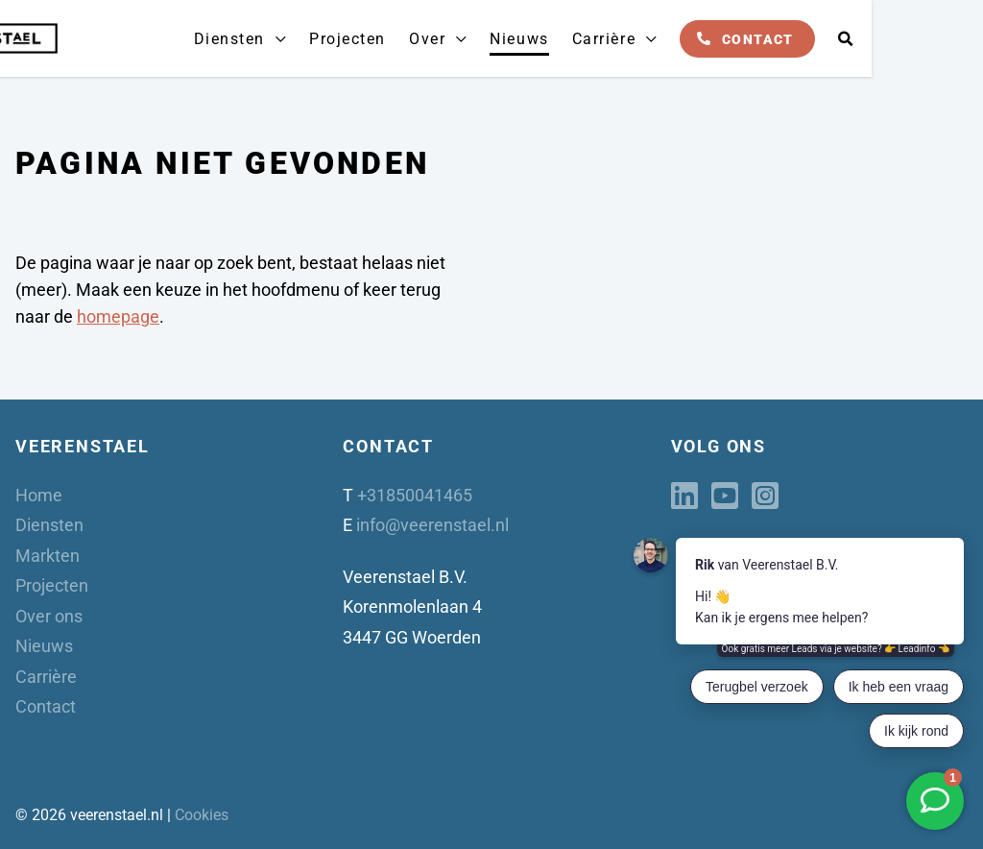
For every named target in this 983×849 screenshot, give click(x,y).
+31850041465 (414, 495)
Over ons (49, 616)
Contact (872, 38)
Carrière (718, 38)
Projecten (468, 38)
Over (546, 38)
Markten (47, 556)
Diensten (353, 38)
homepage (118, 316)
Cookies (201, 815)
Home (38, 495)
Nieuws (636, 38)
